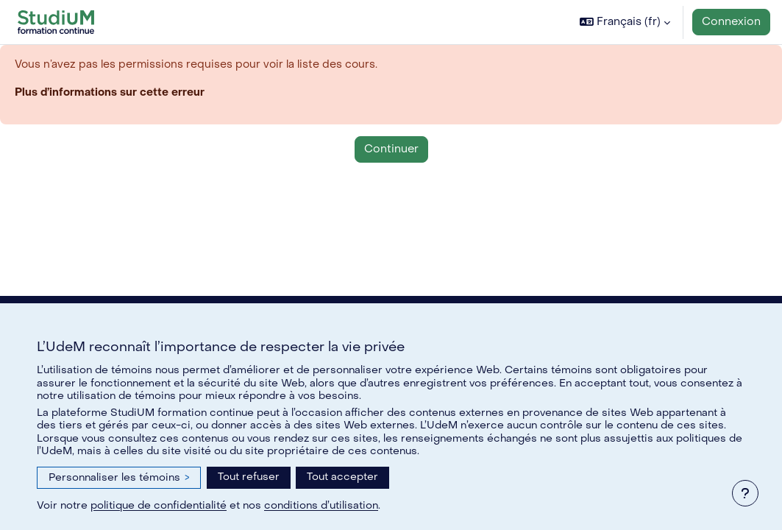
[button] (625, 22)
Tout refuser (249, 477)
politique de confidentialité (158, 505)
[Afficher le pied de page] (745, 493)
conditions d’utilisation (321, 505)
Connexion (731, 22)
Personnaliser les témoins (119, 477)
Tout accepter (342, 477)
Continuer (391, 150)
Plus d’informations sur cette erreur (111, 92)
